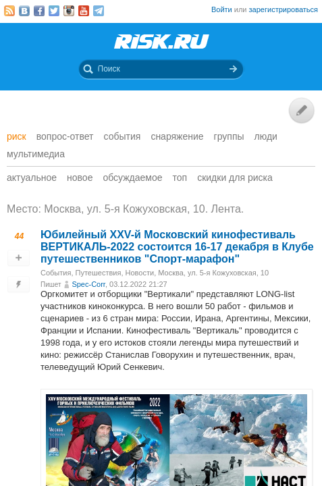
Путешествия (99, 273)
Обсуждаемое (132, 177)
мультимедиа (36, 153)
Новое (79, 177)
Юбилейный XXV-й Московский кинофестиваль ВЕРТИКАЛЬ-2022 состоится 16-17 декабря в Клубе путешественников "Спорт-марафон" (177, 247)
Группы (229, 136)
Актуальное (32, 177)
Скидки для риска (235, 177)
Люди (265, 136)
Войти (221, 9)
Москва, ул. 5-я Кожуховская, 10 (213, 273)
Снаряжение (177, 136)
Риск (16, 136)
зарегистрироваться (283, 9)
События (122, 136)
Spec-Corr (88, 284)
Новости (140, 273)
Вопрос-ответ (65, 136)
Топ (180, 177)
